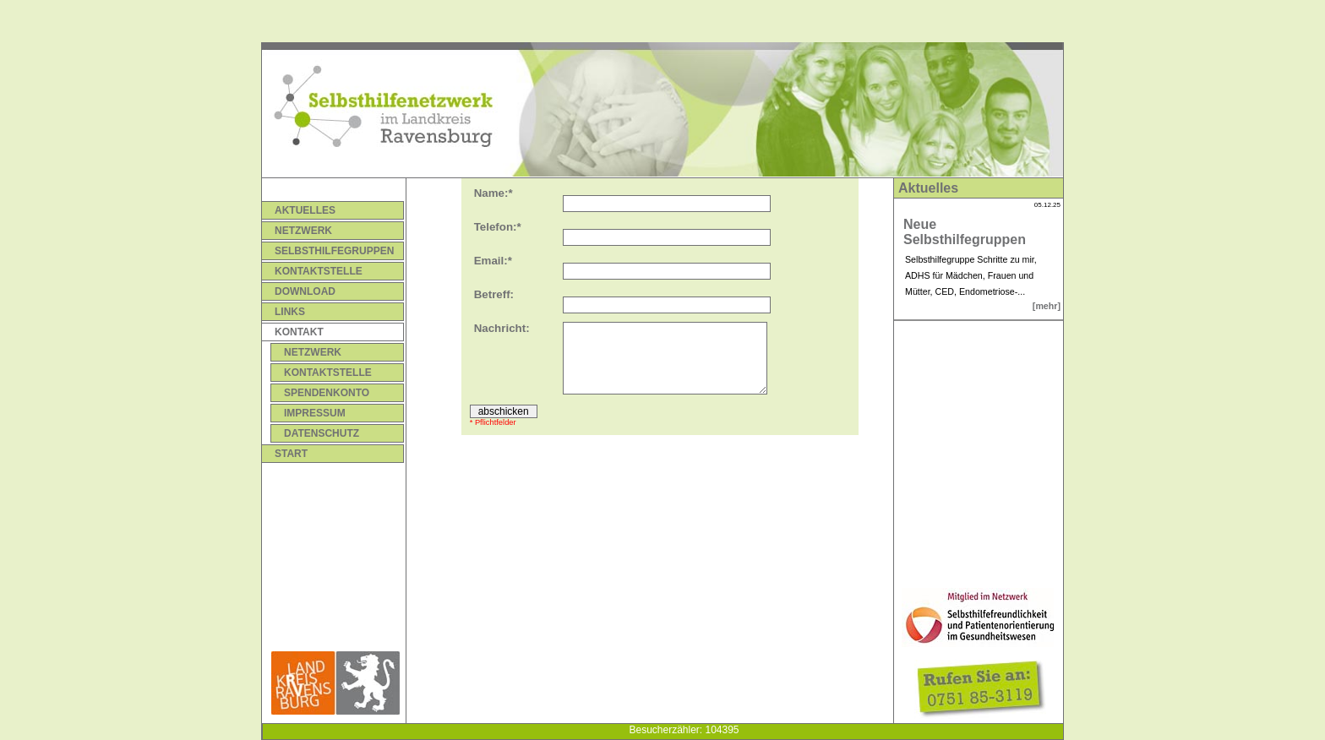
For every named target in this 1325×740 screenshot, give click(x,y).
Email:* (493, 260)
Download (305, 291)
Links (290, 312)
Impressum (315, 413)
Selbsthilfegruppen (334, 251)
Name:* (493, 193)
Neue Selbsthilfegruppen (964, 232)
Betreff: (494, 294)
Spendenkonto (326, 393)
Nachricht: (502, 328)
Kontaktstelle (319, 271)
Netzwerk (303, 231)
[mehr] (1047, 306)
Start (291, 454)
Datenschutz (321, 433)
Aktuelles (305, 210)
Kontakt (299, 332)
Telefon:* (497, 226)
